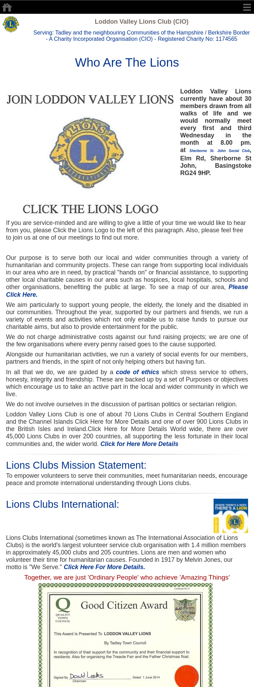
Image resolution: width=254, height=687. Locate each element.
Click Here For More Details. (104, 567)
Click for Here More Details (139, 443)
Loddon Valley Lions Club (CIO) (141, 21)
